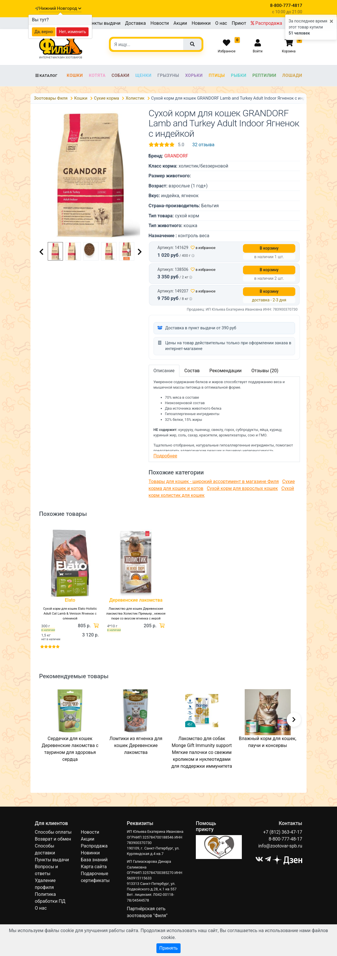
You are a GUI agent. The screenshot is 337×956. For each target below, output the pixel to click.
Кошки (75, 75)
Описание (164, 370)
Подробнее (165, 456)
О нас (221, 23)
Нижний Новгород (60, 8)
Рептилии (264, 75)
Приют (239, 23)
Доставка (135, 23)
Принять (168, 948)
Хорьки (194, 75)
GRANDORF (176, 156)
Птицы (217, 75)
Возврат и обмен (53, 839)
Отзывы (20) (264, 370)
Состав (192, 370)
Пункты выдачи (103, 23)
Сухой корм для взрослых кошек (242, 488)
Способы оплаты (53, 832)
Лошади (292, 75)
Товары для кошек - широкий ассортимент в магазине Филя (214, 481)
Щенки (143, 75)
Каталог (46, 75)
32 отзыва (203, 144)
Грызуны (168, 75)
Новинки (201, 23)
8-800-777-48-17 (285, 839)
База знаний (94, 859)
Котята (97, 75)
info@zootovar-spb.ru (280, 846)
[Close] (331, 21)
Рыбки (238, 75)
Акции (180, 23)
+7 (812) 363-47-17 (282, 832)
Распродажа (266, 23)
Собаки (120, 75)
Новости (159, 23)
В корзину (269, 248)
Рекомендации (225, 370)
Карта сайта (94, 866)
